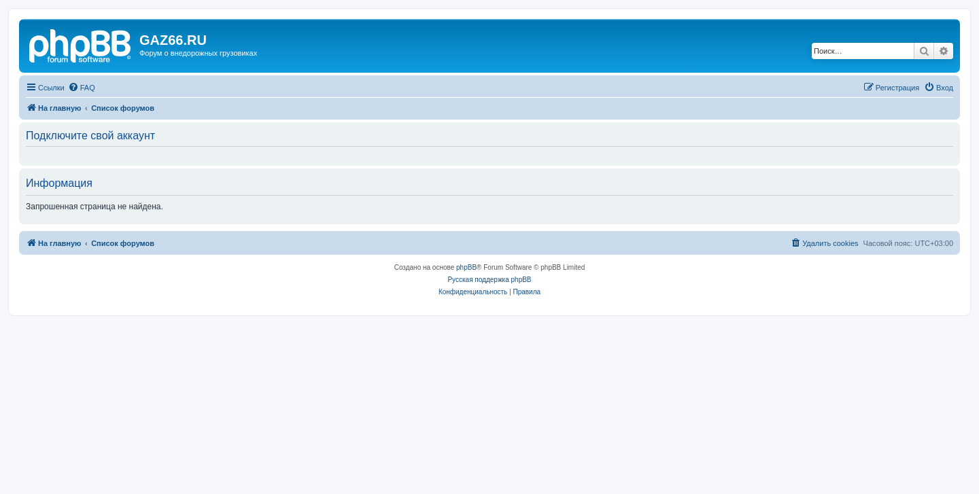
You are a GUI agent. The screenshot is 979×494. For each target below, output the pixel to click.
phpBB (466, 267)
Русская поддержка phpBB (489, 279)
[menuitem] (81, 88)
